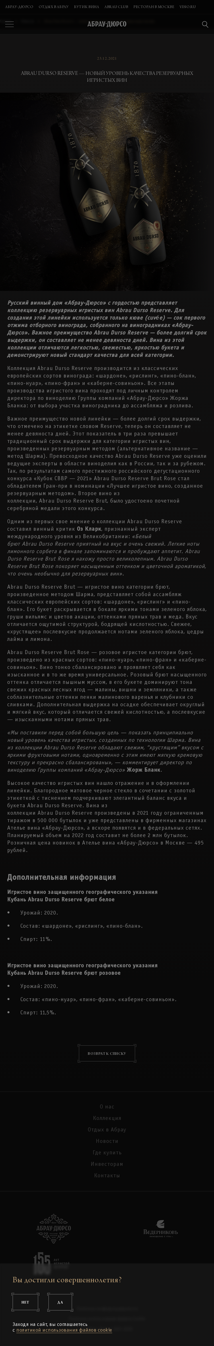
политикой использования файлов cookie (64, 1330)
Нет (25, 1302)
